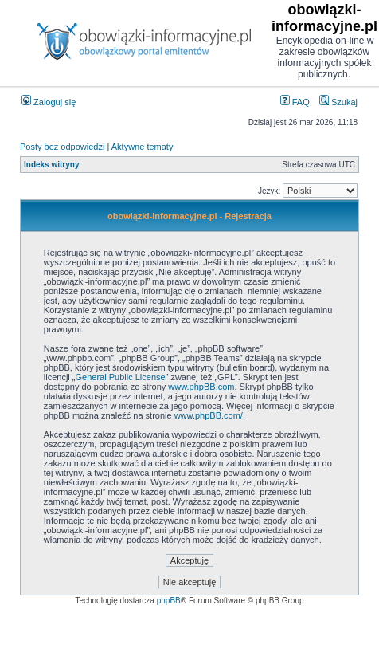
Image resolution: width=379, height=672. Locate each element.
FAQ (295, 102)
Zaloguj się (48, 102)
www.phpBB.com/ (208, 415)
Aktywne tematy (142, 146)
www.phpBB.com (201, 386)
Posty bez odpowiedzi (62, 146)
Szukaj (338, 102)
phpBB (169, 600)
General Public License (121, 377)
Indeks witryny (51, 164)
